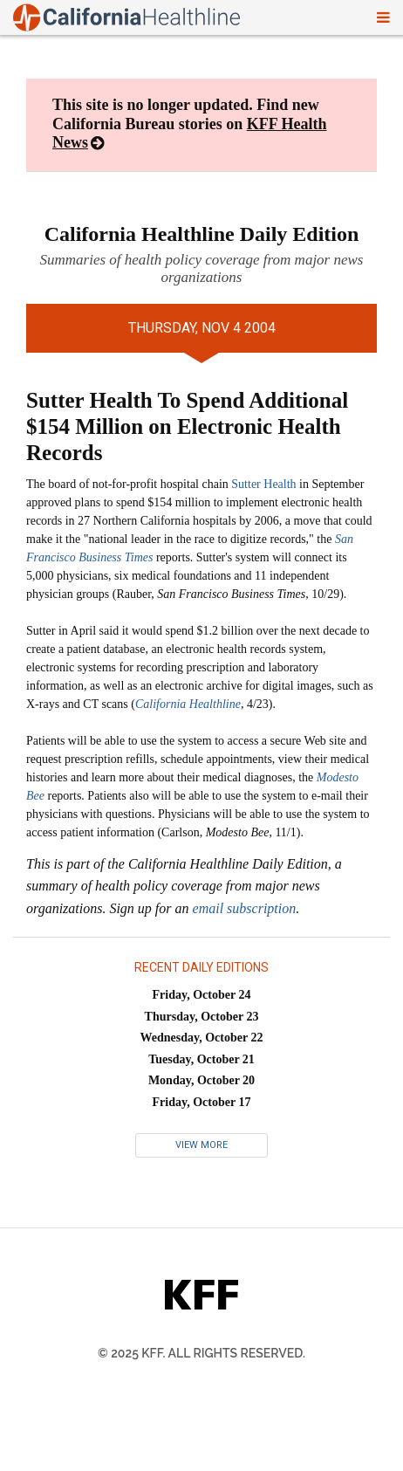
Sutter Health (263, 484)
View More (201, 1145)
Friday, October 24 (202, 994)
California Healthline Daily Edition (201, 234)
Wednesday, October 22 (201, 1037)
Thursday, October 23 (202, 1016)
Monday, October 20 (201, 1080)
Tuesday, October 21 (201, 1059)
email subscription (245, 908)
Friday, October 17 (202, 1102)
